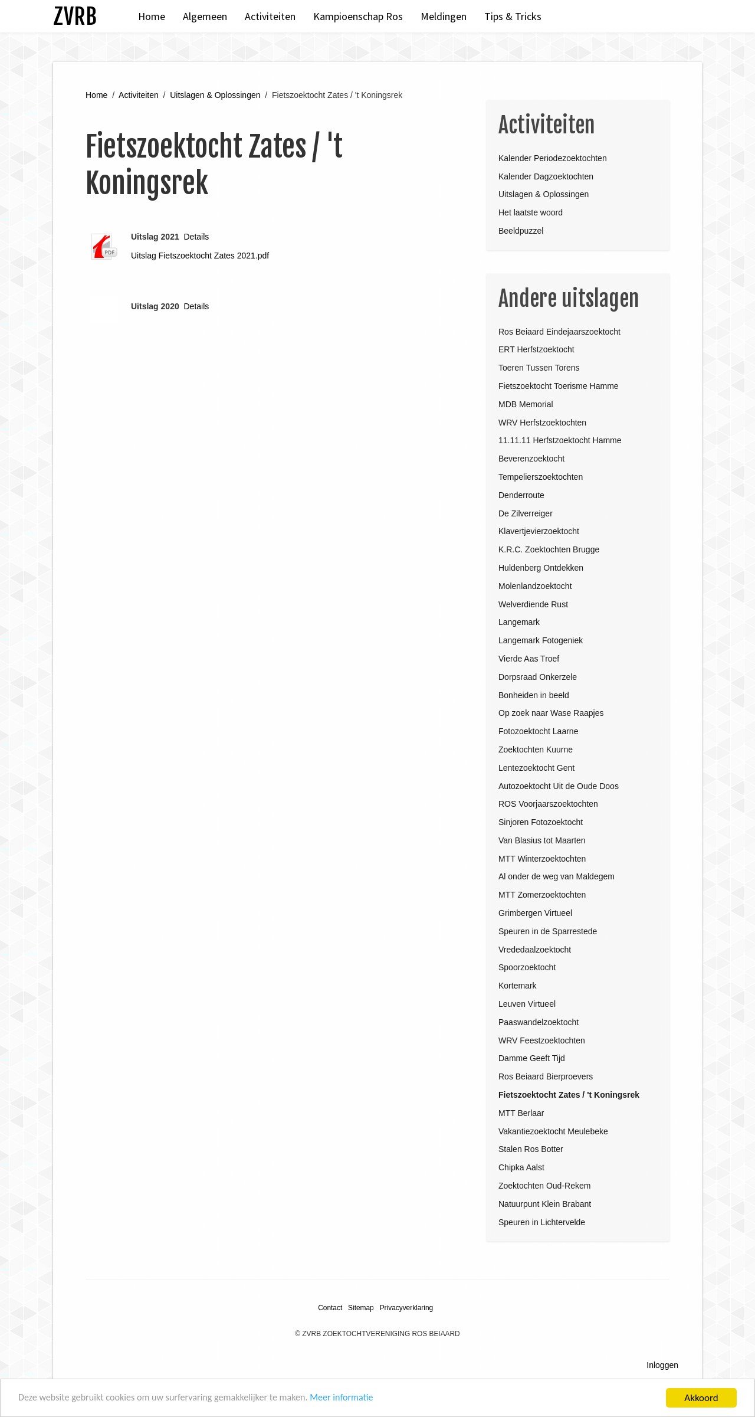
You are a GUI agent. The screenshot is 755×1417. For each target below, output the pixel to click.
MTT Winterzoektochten (542, 858)
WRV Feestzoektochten (541, 1040)
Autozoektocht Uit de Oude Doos (558, 786)
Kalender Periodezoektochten (552, 158)
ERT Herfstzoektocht (536, 349)
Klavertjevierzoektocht (538, 531)
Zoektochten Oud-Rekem (544, 1185)
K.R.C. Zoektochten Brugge (548, 549)
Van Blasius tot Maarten (542, 840)
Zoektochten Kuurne (535, 749)
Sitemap (361, 1308)
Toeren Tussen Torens (539, 367)
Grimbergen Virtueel (535, 913)
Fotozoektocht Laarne (538, 731)
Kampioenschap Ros (358, 16)
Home (151, 16)
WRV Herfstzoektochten (542, 422)
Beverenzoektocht (531, 458)
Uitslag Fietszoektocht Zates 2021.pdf (200, 255)
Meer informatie (359, 1400)
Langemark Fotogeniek (540, 640)
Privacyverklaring (407, 1308)
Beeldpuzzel (520, 230)
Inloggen (662, 1365)
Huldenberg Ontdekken (540, 567)
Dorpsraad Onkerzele (537, 677)
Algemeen (205, 16)
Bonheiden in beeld (533, 695)
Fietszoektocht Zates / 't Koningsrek (568, 1094)
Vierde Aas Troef (528, 658)
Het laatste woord (530, 212)
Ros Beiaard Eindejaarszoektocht (559, 331)
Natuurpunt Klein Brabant (544, 1204)
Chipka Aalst (521, 1167)
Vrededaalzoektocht (534, 949)
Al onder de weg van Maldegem (556, 876)
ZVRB (75, 16)
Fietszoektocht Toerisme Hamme (558, 386)
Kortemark (517, 985)
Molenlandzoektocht (535, 586)
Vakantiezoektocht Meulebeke (553, 1131)
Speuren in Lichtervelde (541, 1222)
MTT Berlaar (521, 1113)
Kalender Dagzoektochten (545, 176)
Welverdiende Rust (533, 604)
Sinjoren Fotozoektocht (540, 822)
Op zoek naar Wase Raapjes (550, 713)
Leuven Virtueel (527, 1004)
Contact (330, 1308)
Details (196, 236)
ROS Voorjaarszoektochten (548, 804)
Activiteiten (270, 16)
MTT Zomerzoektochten (542, 894)
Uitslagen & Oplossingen (215, 95)
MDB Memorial (525, 404)
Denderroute (521, 495)
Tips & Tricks (512, 16)
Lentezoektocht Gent (536, 768)
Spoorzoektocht (527, 967)
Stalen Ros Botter (530, 1149)
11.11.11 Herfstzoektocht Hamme (560, 440)
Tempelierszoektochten (540, 477)
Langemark (519, 622)
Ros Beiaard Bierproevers (545, 1076)
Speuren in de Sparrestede (547, 931)
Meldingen (444, 16)
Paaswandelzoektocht (538, 1022)
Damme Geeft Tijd (531, 1058)
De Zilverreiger (525, 513)
